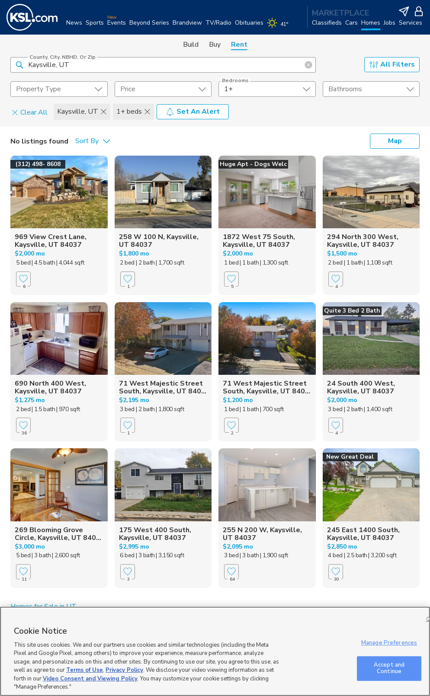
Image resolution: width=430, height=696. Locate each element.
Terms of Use (84, 670)
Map (395, 141)
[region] (215, 651)
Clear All (30, 112)
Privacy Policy (124, 670)
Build (191, 44)
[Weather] (279, 27)
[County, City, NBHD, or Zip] (163, 65)
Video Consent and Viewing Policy (90, 679)
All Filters (392, 64)
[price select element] (163, 89)
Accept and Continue (389, 668)
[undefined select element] (59, 89)
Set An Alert (193, 111)
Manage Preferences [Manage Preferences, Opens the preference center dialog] (389, 643)
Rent (239, 44)
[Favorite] (23, 279)
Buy (215, 44)
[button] (19, 64)
